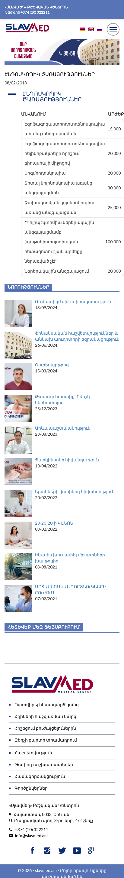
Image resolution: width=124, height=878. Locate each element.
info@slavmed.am (28, 836)
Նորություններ (28, 287)
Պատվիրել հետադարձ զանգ (46, 704)
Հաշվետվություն (33, 752)
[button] (62, 96)
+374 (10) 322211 (35, 12)
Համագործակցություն (39, 776)
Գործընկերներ (31, 788)
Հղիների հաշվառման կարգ (45, 716)
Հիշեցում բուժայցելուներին (45, 728)
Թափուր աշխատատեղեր (43, 764)
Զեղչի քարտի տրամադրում (45, 739)
